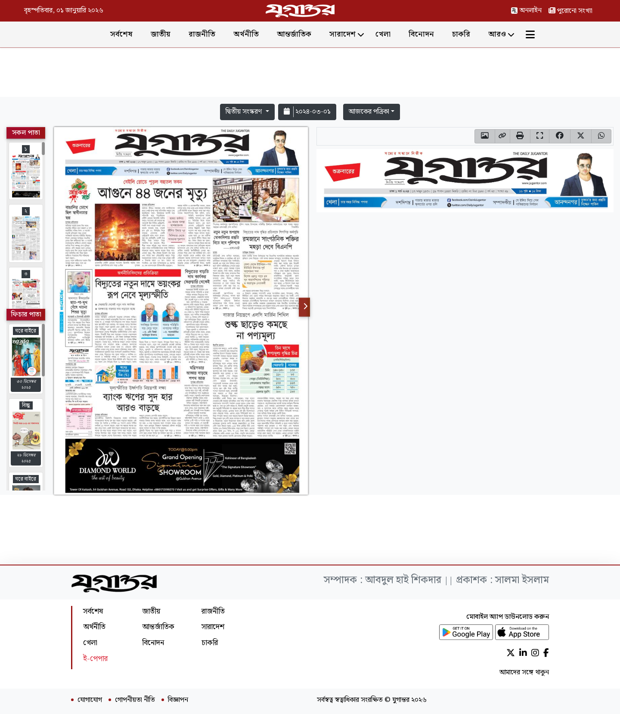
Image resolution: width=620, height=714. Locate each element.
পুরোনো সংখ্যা (570, 11)
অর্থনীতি (246, 34)
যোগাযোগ (90, 700)
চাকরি (461, 34)
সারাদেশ (342, 34)
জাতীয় (160, 34)
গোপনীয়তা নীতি (135, 700)
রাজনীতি (202, 34)
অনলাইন (526, 10)
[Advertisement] (310, 74)
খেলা (383, 34)
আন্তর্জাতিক (294, 34)
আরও (497, 34)
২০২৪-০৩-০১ (307, 111)
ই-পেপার (95, 658)
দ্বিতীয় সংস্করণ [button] (245, 111)
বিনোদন (421, 34)
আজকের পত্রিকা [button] (369, 111)
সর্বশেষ (121, 34)
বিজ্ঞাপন (178, 700)
